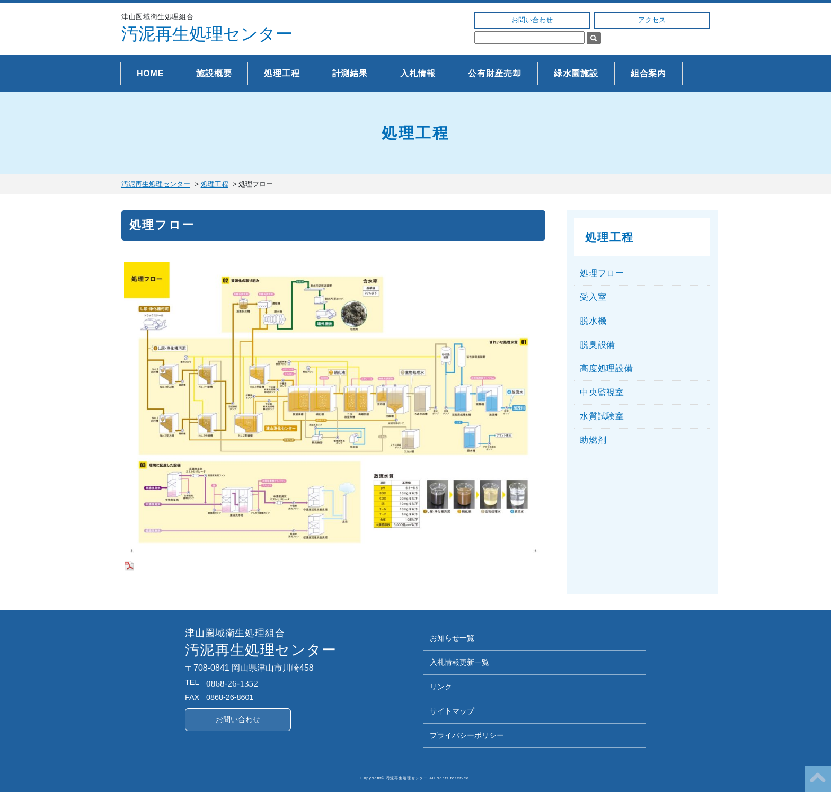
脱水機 (593, 320)
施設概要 (214, 73)
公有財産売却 (494, 73)
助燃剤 (593, 439)
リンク (441, 687)
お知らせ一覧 (452, 638)
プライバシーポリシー (467, 736)
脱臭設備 (597, 344)
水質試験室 (602, 416)
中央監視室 (602, 392)
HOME (150, 73)
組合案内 (648, 73)
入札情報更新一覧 (459, 662)
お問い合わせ (532, 20)
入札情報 (418, 73)
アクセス (652, 20)
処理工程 (281, 73)
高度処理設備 (606, 368)
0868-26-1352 (232, 684)
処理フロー (602, 273)
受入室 (593, 296)
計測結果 (350, 73)
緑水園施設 (576, 73)
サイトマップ (452, 711)
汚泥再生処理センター (207, 33)
